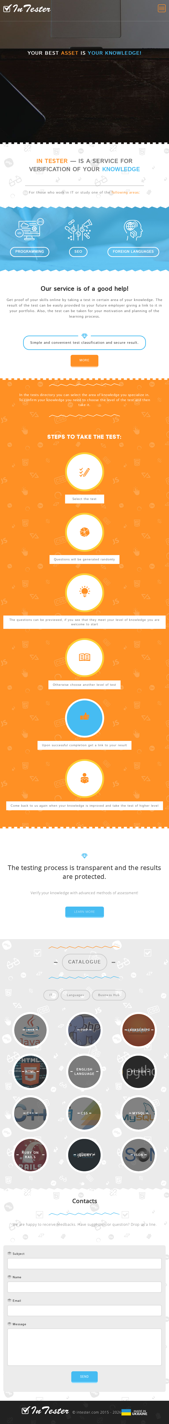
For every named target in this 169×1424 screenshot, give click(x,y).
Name (17, 1277)
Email (17, 1301)
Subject (19, 1254)
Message (19, 1324)
